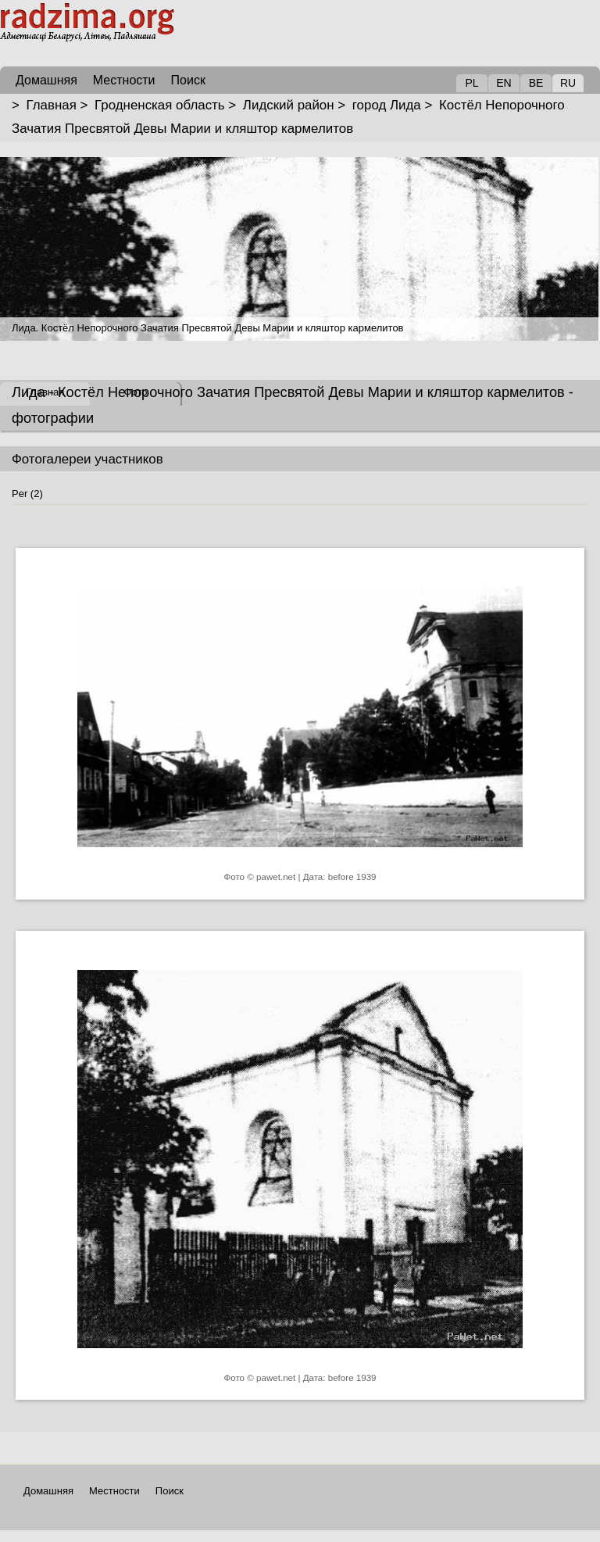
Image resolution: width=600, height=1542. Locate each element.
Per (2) (27, 493)
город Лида (386, 105)
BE (536, 83)
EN (503, 83)
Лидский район (288, 105)
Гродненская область (160, 105)
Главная (52, 105)
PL (471, 83)
